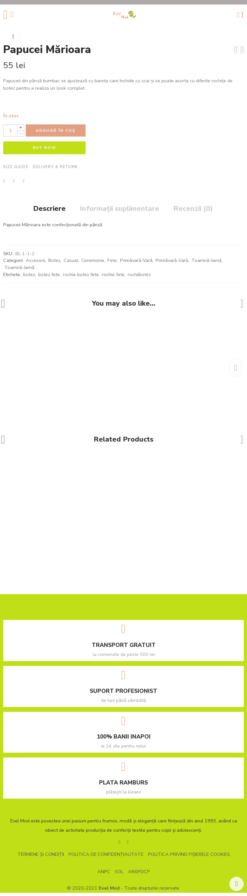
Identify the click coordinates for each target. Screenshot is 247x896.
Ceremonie (92, 264)
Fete (112, 264)
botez (29, 277)
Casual (71, 264)
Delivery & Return (55, 170)
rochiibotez (139, 277)
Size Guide (15, 170)
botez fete (49, 277)
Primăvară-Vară (136, 264)
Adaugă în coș (56, 134)
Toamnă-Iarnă (206, 264)
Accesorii (35, 264)
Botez (54, 264)
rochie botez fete (81, 277)
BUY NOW (44, 151)
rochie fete (113, 277)
